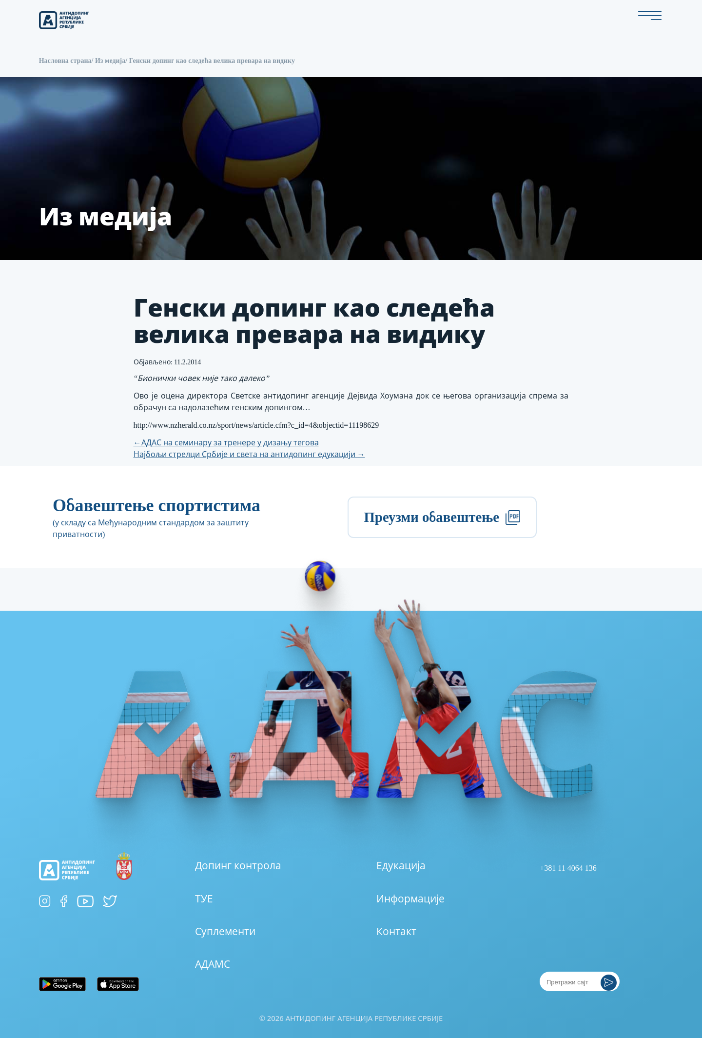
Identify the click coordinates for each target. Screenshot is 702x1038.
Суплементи (225, 932)
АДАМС (212, 964)
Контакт (396, 932)
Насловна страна (65, 60)
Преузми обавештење (442, 517)
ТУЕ (204, 899)
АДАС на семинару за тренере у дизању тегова (226, 443)
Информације (410, 899)
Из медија (110, 60)
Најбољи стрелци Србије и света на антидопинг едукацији (249, 454)
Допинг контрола (238, 866)
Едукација (401, 866)
